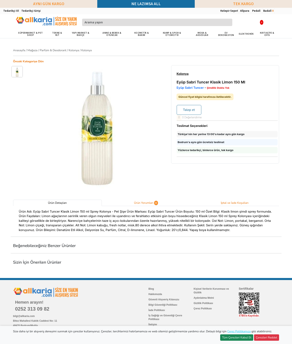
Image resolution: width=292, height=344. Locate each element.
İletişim (153, 324)
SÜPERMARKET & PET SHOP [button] (30, 34)
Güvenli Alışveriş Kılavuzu (164, 299)
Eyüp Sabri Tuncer (190, 88)
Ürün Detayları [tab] (57, 203)
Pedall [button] (256, 11)
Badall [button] (268, 11)
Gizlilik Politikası (203, 303)
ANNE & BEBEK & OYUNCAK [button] (112, 34)
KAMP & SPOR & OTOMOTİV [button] (172, 34)
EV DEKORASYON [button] (226, 34)
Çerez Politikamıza (239, 331)
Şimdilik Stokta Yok (218, 88)
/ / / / (52, 50)
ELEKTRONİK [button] (246, 34)
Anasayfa (19, 50)
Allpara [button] (245, 11)
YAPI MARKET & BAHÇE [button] (80, 34)
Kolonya (74, 50)
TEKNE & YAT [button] (57, 34)
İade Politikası (157, 310)
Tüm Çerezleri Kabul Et (236, 337)
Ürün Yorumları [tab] (146, 203)
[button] (249, 22)
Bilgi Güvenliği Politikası (163, 304)
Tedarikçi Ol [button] (11, 11)
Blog (151, 288)
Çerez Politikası (203, 308)
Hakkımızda (155, 294)
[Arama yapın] (157, 22)
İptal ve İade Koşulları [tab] (234, 203)
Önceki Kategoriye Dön (28, 61)
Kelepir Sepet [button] (229, 11)
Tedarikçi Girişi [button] (31, 11)
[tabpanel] (146, 221)
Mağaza (32, 50)
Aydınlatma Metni (204, 297)
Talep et (189, 110)
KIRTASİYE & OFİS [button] (267, 34)
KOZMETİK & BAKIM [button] (141, 34)
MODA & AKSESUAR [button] (202, 34)
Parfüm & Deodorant (53, 50)
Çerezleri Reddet (266, 337)
